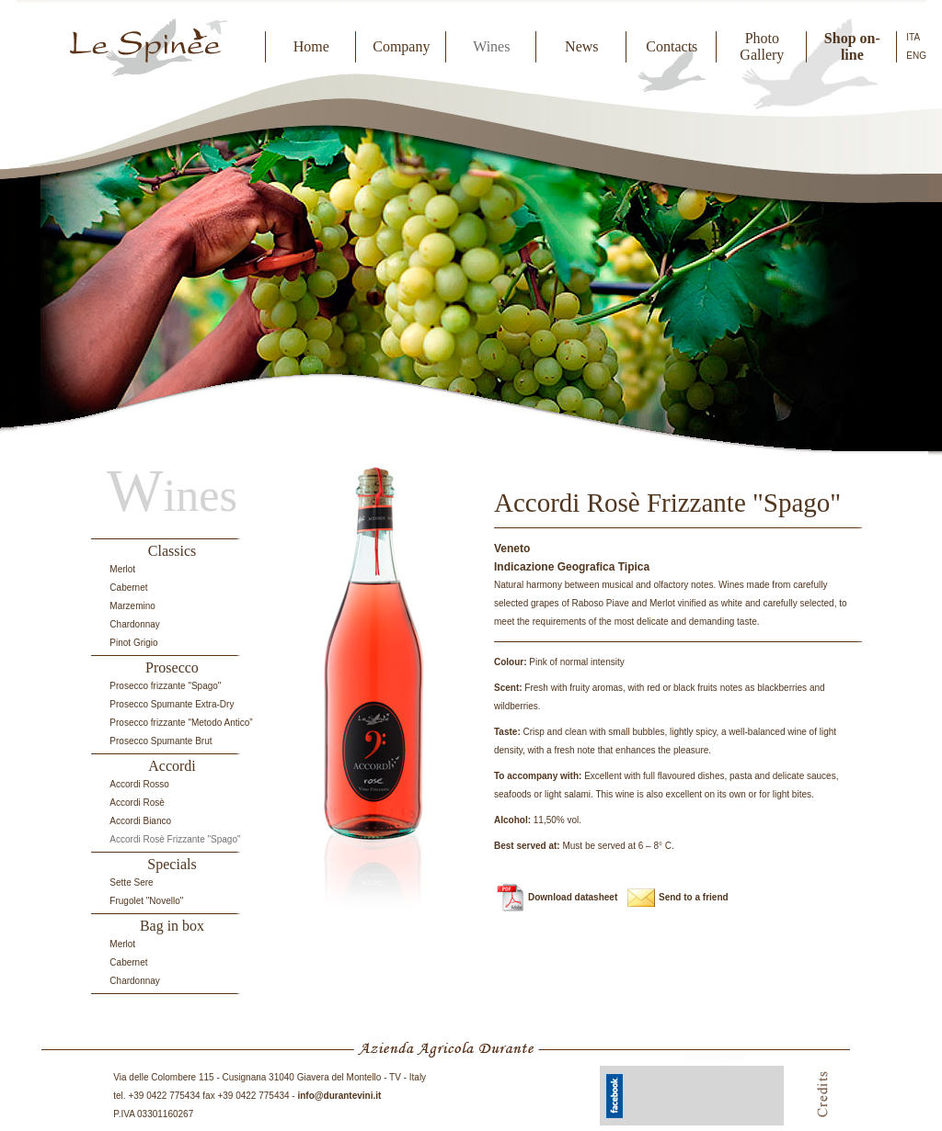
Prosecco (172, 667)
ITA (913, 37)
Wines (491, 46)
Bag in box (172, 925)
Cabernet (128, 587)
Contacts (671, 46)
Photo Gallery (762, 46)
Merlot (122, 569)
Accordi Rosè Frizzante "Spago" (174, 839)
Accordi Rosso (138, 784)
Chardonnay (134, 624)
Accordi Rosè (136, 802)
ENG (916, 56)
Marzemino (132, 606)
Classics (172, 551)
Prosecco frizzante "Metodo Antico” (180, 723)
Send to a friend (694, 897)
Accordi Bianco (140, 821)
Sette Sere (131, 882)
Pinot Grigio (133, 643)
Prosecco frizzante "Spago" (165, 686)
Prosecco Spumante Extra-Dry (171, 704)
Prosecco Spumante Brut (160, 741)
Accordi (172, 766)
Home (311, 46)
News (581, 46)
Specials (171, 864)
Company (401, 46)
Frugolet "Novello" (146, 901)
